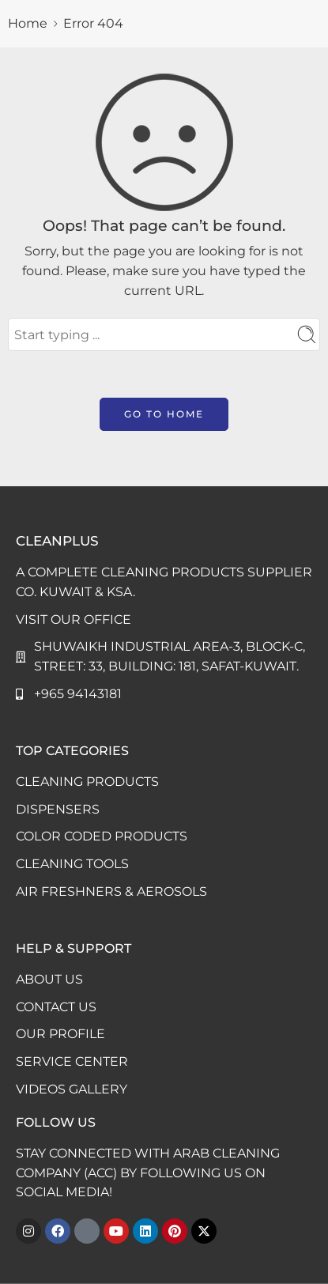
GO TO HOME (164, 414)
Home (27, 23)
